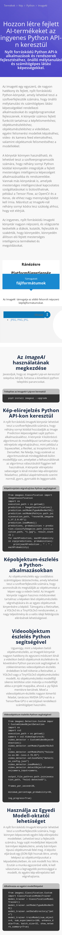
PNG (19, 319)
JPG (26, 319)
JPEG (13, 319)
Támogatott (31, 281)
